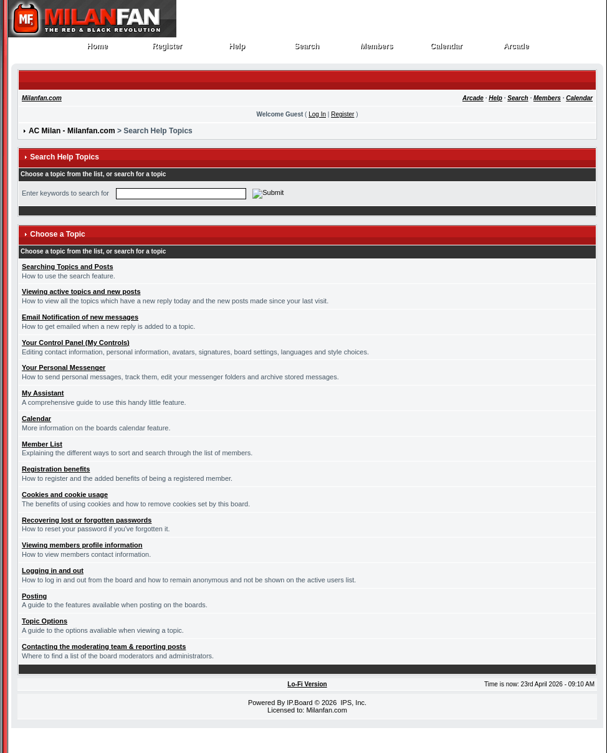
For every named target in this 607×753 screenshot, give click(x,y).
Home (97, 49)
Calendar (446, 49)
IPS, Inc (352, 702)
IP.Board (299, 702)
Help (237, 49)
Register (167, 49)
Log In (317, 114)
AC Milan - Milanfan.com (72, 130)
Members (376, 49)
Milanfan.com (42, 98)
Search (307, 49)
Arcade (516, 49)
